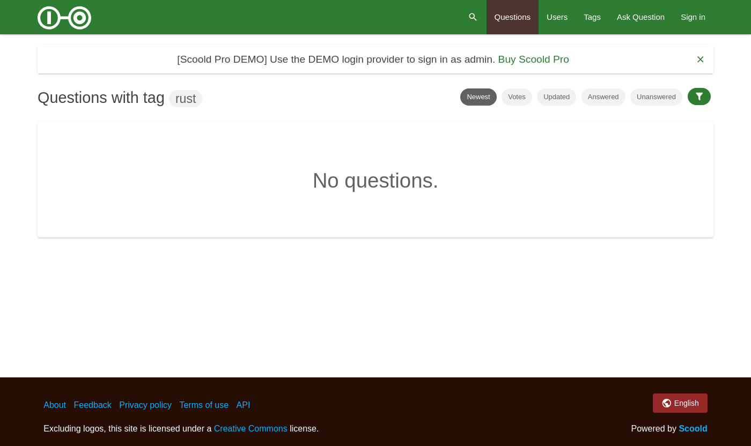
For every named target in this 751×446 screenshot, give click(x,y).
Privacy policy (145, 405)
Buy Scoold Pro (533, 59)
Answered (603, 97)
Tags (592, 16)
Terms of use (204, 405)
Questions (513, 16)
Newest (478, 97)
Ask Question (641, 16)
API (244, 405)
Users (557, 16)
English (679, 403)
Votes (517, 97)
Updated (556, 97)
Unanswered (656, 97)
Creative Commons (251, 428)
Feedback (93, 405)
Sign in (693, 16)
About (54, 405)
